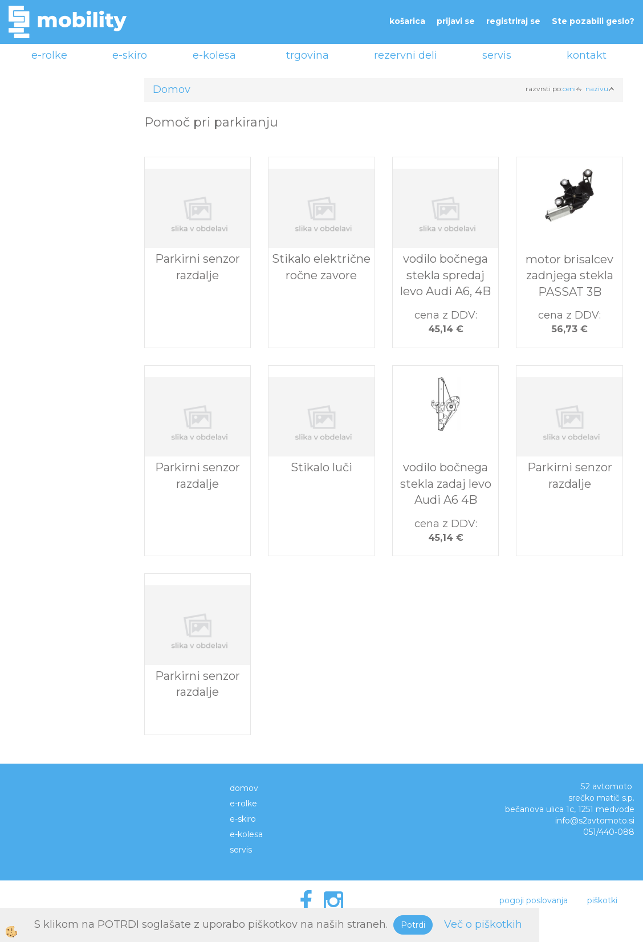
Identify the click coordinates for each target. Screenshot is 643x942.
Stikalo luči (321, 467)
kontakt (587, 55)
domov (244, 788)
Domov (171, 89)
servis (496, 55)
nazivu (599, 88)
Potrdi (413, 925)
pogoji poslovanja (533, 900)
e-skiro (129, 55)
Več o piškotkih (483, 924)
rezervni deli (405, 55)
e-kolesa (214, 55)
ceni (572, 88)
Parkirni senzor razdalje (197, 267)
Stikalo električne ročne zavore (321, 267)
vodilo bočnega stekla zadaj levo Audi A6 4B (445, 483)
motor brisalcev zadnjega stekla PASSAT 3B (569, 275)
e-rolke (49, 55)
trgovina (307, 55)
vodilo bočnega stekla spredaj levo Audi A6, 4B (445, 275)
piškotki (602, 900)
